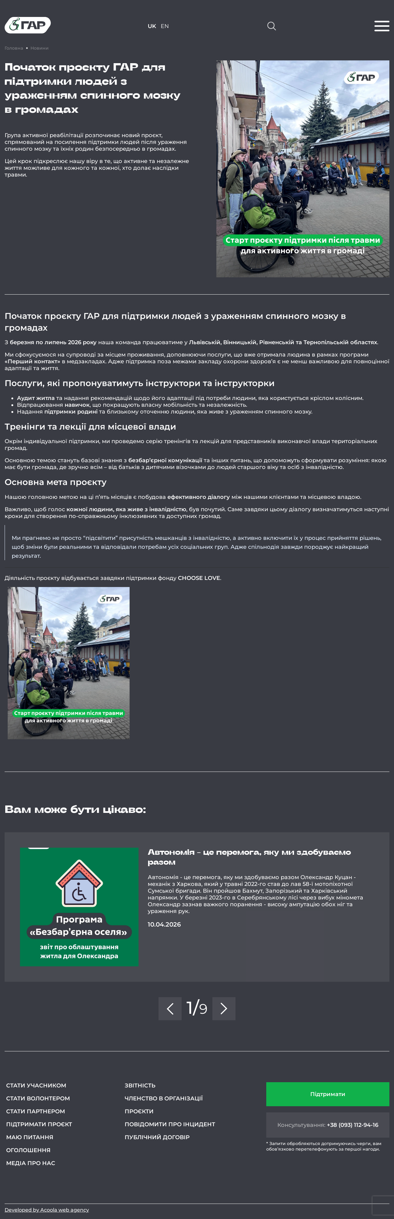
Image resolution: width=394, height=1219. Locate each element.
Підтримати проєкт (39, 1124)
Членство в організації (164, 1098)
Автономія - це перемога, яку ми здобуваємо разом (249, 857)
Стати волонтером (38, 1098)
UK (152, 26)
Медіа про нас (30, 1163)
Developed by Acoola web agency (47, 1210)
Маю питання (29, 1137)
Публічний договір (157, 1137)
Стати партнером (35, 1111)
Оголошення (28, 1150)
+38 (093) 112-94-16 (352, 1125)
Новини (39, 48)
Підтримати (327, 1094)
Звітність (140, 1085)
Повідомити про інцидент (170, 1124)
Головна (14, 48)
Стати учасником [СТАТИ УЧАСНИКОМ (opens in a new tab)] (36, 1085)
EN (165, 26)
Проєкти (139, 1111)
